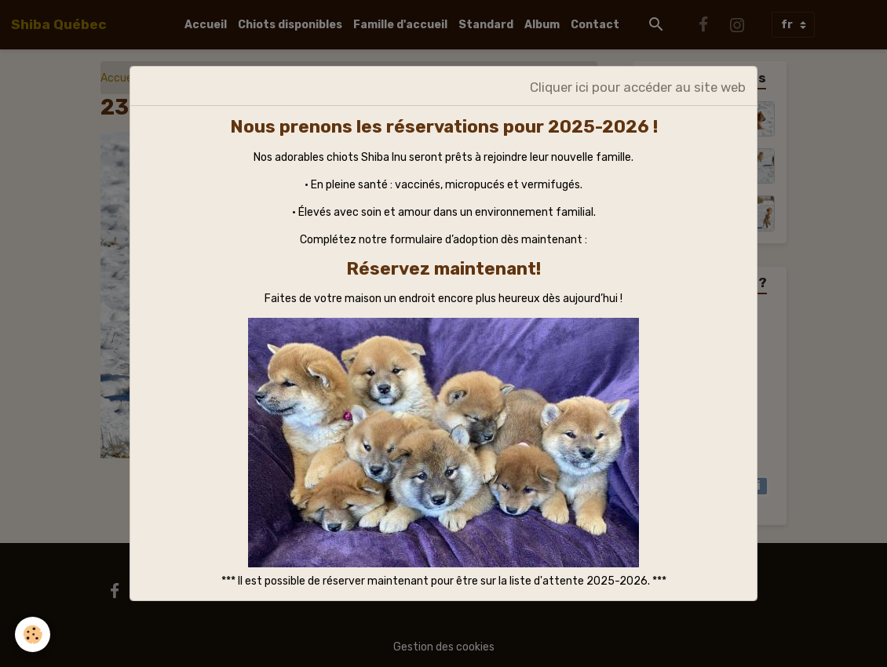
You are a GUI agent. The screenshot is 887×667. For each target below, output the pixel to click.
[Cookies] (33, 634)
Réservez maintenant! (443, 268)
